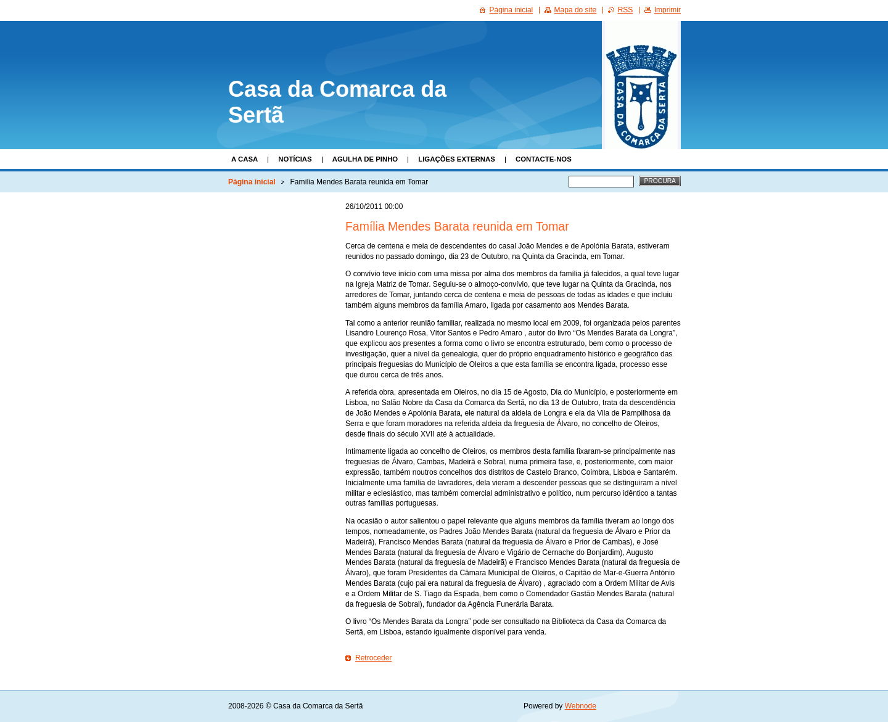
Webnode (580, 706)
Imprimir (667, 10)
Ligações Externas (456, 159)
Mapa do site (575, 10)
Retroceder (373, 658)
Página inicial (252, 182)
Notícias (294, 159)
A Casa (244, 159)
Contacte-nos (544, 159)
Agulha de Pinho (365, 159)
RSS (625, 10)
